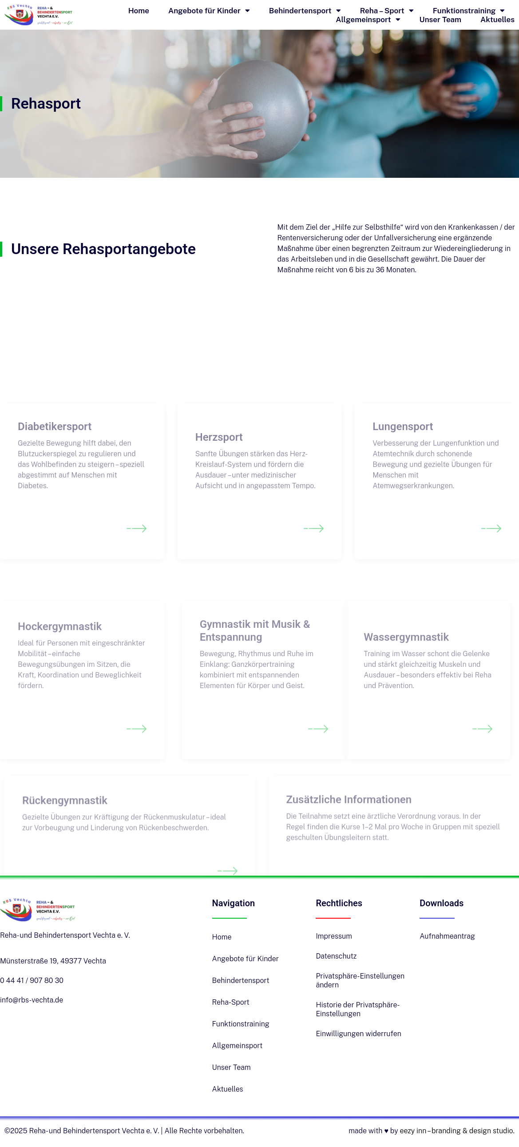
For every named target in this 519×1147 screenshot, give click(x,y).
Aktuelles (497, 19)
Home (138, 10)
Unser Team (441, 19)
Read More (40, 554)
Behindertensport (305, 10)
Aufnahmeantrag (447, 936)
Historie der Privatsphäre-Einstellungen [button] (358, 1009)
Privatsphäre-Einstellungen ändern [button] (360, 980)
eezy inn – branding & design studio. (457, 1131)
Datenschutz (336, 956)
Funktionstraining (469, 10)
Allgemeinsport (368, 19)
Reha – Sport (387, 10)
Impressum (334, 936)
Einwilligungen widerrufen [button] (358, 1034)
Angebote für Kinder (209, 10)
